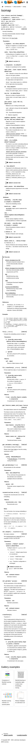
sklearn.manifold (17, 6)
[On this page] (27, 2)
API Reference (8, 6)
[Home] (2, 6)
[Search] (24, 2)
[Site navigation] (2, 2)
